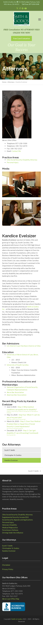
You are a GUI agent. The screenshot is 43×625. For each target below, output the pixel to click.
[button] (39, 19)
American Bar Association (16, 395)
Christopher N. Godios (12, 455)
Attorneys (11, 82)
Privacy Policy (7, 569)
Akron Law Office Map (10, 599)
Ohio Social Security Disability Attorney (22, 160)
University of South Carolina (17, 365)
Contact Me (16, 151)
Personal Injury (12, 162)
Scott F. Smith (9, 450)
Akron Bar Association (15, 392)
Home (4, 82)
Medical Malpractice (10, 527)
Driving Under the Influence (12, 533)
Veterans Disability (9, 525)
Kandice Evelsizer (11, 460)
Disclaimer (6, 565)
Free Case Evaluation (21, 38)
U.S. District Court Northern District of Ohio (24, 346)
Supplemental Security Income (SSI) (15, 517)
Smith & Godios (16, 619)
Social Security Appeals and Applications (17, 520)
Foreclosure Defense (10, 530)
